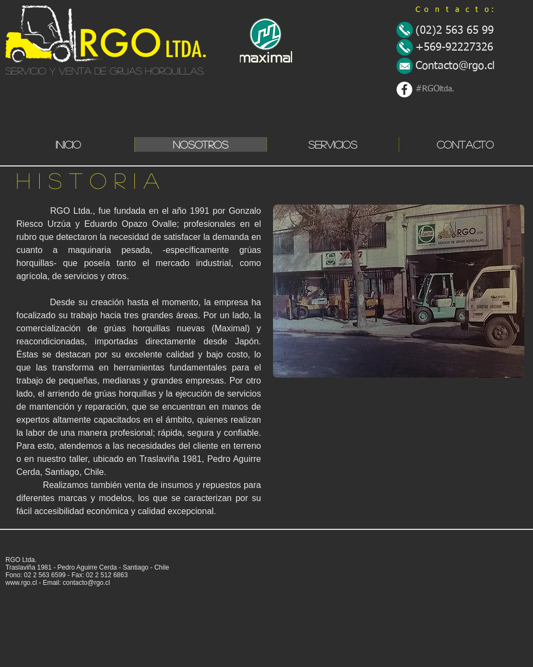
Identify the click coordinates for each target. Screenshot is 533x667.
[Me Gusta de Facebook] (34, 544)
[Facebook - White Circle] (404, 89)
